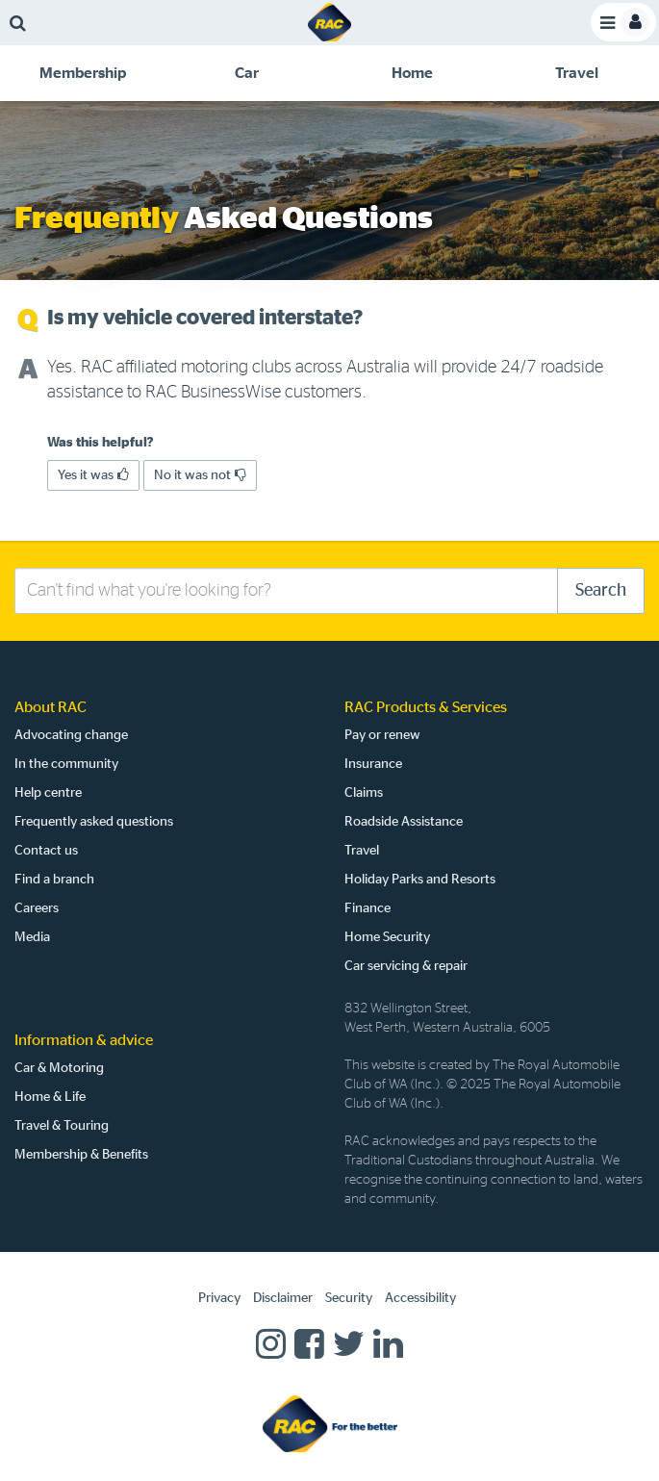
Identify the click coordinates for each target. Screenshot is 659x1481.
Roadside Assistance (403, 822)
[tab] (82, 73)
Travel (361, 850)
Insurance (373, 764)
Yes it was (93, 475)
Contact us (46, 850)
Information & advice (83, 1040)
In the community (66, 764)
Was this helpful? (100, 442)
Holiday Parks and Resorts (419, 879)
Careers (36, 908)
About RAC (50, 707)
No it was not (200, 475)
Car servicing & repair (406, 966)
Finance (367, 908)
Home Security (387, 937)
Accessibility (420, 1298)
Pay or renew (382, 735)
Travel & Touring (61, 1126)
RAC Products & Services (425, 707)
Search (600, 591)
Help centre (48, 793)
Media (32, 937)
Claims (363, 793)
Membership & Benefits (81, 1155)
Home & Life (50, 1097)
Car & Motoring (59, 1068)
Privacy (219, 1298)
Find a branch (54, 879)
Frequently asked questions (93, 822)
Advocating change (71, 735)
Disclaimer (283, 1298)
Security (348, 1298)
